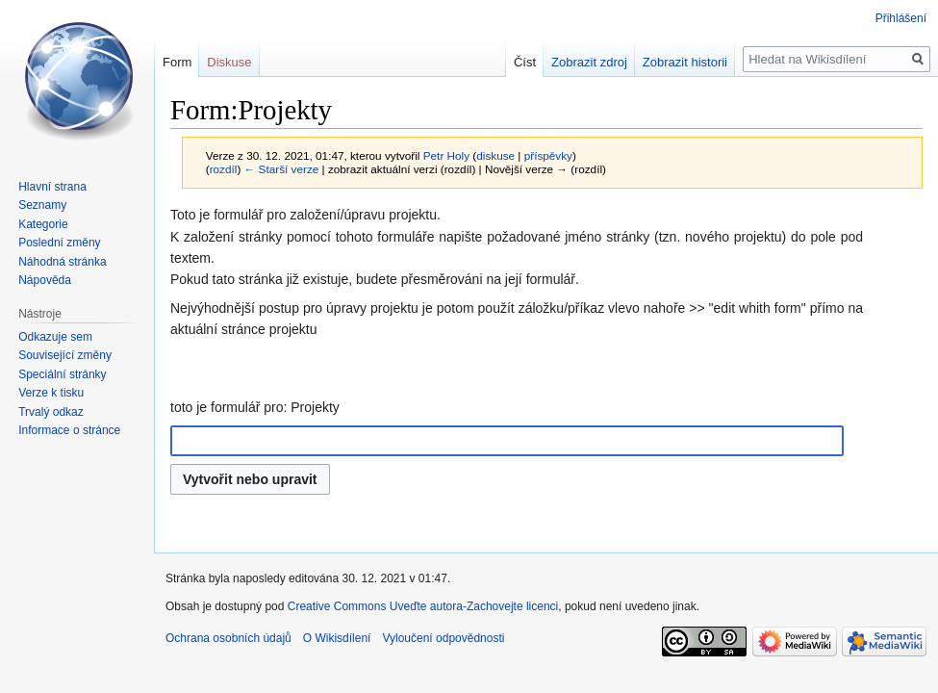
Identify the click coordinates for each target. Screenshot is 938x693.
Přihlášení (900, 18)
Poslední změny (59, 242)
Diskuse (229, 62)
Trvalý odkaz (51, 412)
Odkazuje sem (55, 337)
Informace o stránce (69, 430)
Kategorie (42, 224)
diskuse (495, 155)
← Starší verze (281, 169)
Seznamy (42, 205)
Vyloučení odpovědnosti (443, 638)
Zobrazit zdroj (589, 62)
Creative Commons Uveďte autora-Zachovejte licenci (423, 606)
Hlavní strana (52, 186)
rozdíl (224, 169)
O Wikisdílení (337, 638)
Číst (525, 62)
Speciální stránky (62, 374)
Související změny (65, 355)
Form (177, 62)
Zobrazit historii (685, 62)
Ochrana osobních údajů (228, 638)
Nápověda (44, 280)
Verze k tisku (51, 392)
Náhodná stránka (62, 262)
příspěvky (548, 155)
